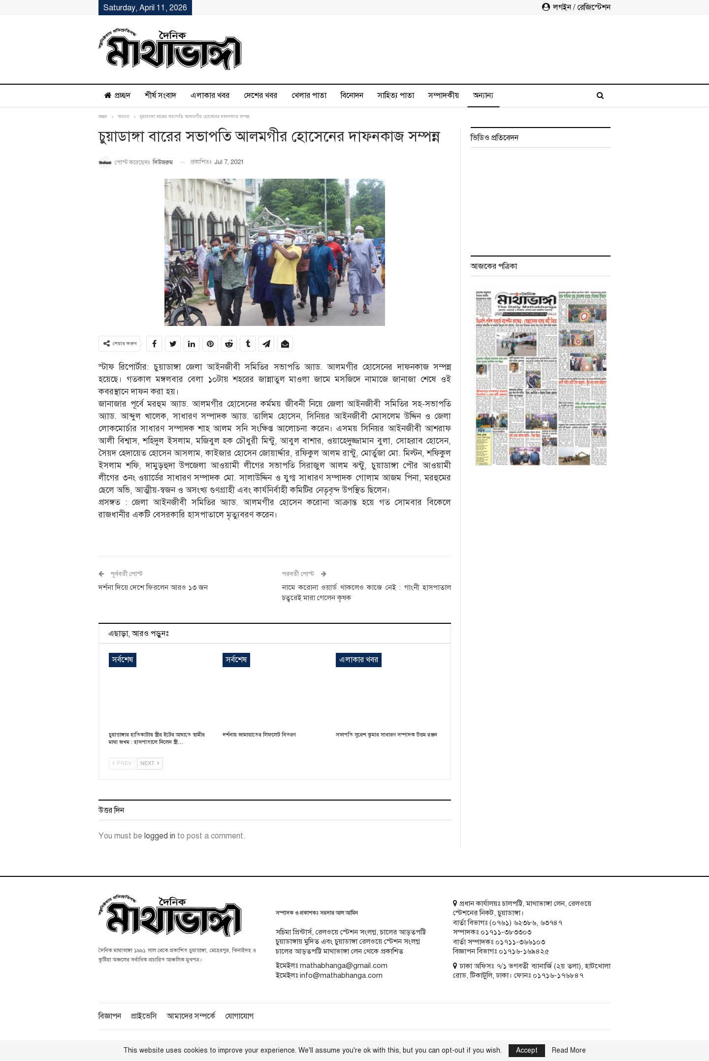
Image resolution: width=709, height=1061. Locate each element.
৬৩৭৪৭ (551, 922)
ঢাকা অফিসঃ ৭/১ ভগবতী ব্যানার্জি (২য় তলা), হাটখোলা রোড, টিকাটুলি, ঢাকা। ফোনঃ (532, 971)
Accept (527, 1050)
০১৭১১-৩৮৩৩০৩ (506, 932)
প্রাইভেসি (144, 1016)
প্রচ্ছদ (117, 95)
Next (149, 763)
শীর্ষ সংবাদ (160, 95)
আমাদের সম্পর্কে (191, 1016)
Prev (121, 763)
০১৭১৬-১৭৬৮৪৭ (558, 975)
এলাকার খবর (210, 95)
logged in (159, 836)
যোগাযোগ (239, 1016)
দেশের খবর (260, 95)
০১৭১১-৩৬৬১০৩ (520, 941)
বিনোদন (352, 95)
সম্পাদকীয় (443, 95)
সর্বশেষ (122, 660)
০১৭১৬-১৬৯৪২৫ (524, 951)
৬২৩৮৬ (525, 922)
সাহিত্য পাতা (396, 95)
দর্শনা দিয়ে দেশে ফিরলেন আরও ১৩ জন (153, 587)
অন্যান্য (483, 95)
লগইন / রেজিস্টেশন (576, 7)
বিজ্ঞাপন (109, 1016)
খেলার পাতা (308, 95)
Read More (569, 1050)
